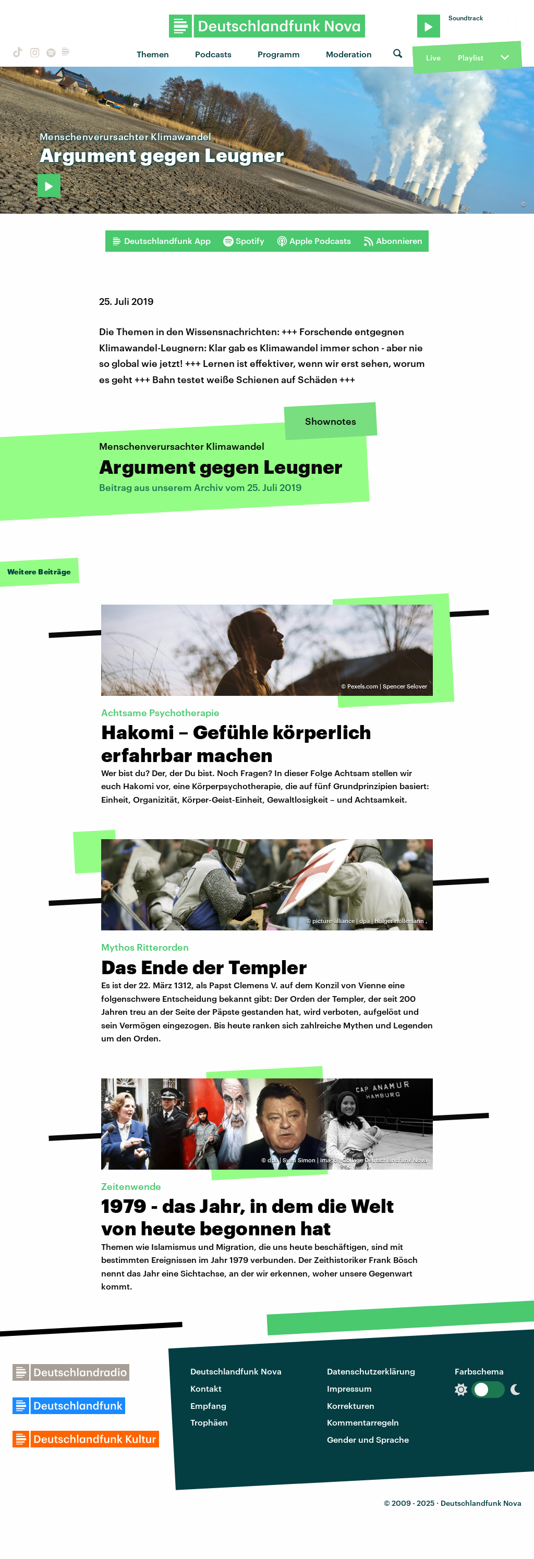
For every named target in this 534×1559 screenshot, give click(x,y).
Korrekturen (350, 1405)
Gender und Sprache (368, 1439)
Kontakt (206, 1388)
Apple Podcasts (314, 241)
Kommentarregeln (363, 1422)
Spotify (243, 241)
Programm (279, 54)
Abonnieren (392, 241)
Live (433, 57)
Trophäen (209, 1422)
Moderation (349, 54)
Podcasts (213, 54)
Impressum (349, 1388)
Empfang (208, 1405)
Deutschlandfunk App (161, 241)
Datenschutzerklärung (371, 1371)
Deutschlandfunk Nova (236, 1371)
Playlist (470, 57)
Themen (153, 54)
